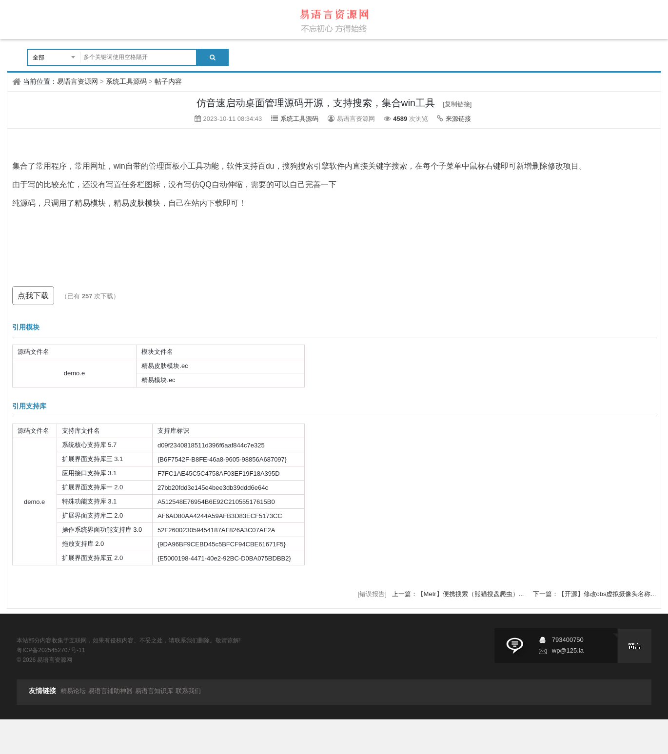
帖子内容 (168, 81)
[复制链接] (457, 104)
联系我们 (188, 691)
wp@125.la (568, 650)
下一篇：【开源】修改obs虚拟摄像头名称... (594, 594)
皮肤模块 (144, 203)
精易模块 (90, 203)
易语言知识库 (154, 691)
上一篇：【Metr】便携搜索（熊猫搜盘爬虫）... (459, 594)
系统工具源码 (126, 81)
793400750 (568, 639)
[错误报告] (372, 594)
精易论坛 (73, 691)
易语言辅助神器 (110, 691)
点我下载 (33, 295)
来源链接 (458, 118)
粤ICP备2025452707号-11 (51, 650)
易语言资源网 (77, 81)
